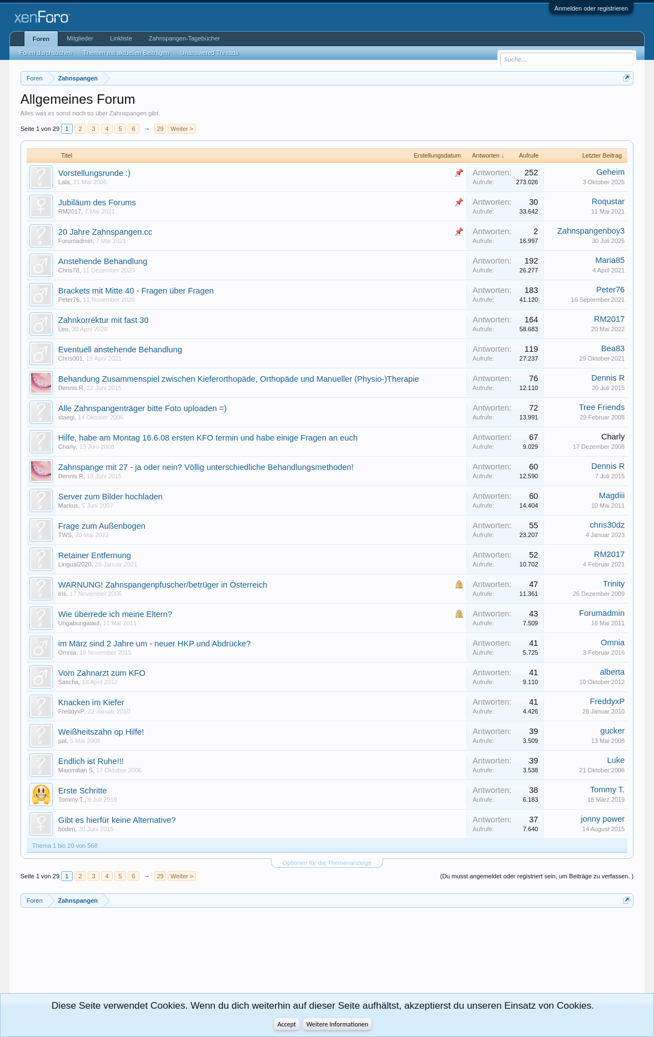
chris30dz (607, 524)
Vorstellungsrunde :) (94, 173)
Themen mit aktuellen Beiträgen (126, 52)
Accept (287, 1024)
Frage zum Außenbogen (101, 526)
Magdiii (612, 495)
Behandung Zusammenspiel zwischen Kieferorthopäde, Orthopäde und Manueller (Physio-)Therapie (238, 379)
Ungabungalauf (79, 623)
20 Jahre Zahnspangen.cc (105, 231)
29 (160, 128)
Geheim (610, 172)
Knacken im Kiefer (91, 702)
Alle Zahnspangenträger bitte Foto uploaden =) (142, 408)
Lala (64, 182)
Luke (616, 760)
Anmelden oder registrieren (591, 8)
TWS (65, 535)
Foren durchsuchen (45, 52)
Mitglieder (80, 38)
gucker (612, 730)
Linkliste (121, 38)
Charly (67, 446)
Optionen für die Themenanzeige (327, 862)
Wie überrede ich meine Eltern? (115, 614)
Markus (68, 505)
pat (62, 740)
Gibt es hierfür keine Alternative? (117, 820)
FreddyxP (71, 711)
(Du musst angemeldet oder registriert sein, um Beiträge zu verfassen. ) (536, 876)
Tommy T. (71, 799)
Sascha (68, 682)
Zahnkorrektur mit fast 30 (103, 320)
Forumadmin (75, 240)
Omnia (67, 652)
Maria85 (610, 260)
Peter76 (69, 299)
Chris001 (70, 358)
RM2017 (70, 211)
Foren (41, 39)
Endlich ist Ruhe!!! (91, 761)
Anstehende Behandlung (103, 261)
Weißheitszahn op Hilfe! (101, 731)
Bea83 (613, 348)
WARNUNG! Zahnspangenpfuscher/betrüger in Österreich (163, 584)
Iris (62, 593)
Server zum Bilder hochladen (110, 496)
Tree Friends (602, 407)
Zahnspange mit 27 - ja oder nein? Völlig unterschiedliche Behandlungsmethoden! (206, 467)
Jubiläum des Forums (97, 202)
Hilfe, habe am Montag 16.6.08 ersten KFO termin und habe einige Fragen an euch (208, 437)
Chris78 (68, 270)
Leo (63, 329)
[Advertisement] (70, 954)
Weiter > (181, 128)
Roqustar (608, 201)
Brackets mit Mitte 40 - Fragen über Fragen (136, 290)
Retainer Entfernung (94, 555)
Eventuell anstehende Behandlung (120, 349)
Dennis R (70, 388)
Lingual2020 (75, 564)
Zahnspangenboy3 (591, 230)
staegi (66, 417)
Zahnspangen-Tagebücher (184, 38)
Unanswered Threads (209, 52)
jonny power (603, 819)
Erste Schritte (82, 790)
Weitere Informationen (337, 1024)
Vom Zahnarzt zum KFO (101, 673)
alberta (612, 671)
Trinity (614, 583)
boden (67, 829)
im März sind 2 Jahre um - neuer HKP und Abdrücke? (154, 643)
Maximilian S (75, 770)
